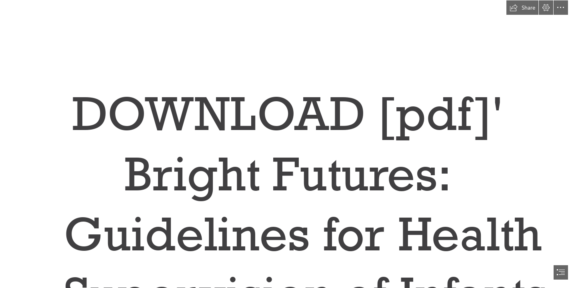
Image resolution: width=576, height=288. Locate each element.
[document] (288, 144)
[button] (522, 7)
